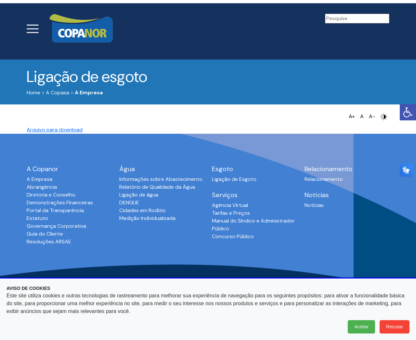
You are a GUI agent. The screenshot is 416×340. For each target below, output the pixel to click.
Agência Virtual (230, 205)
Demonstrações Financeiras (60, 202)
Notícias (314, 205)
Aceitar (361, 326)
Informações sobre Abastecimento (160, 179)
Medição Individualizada (147, 218)
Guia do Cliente (45, 233)
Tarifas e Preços (231, 213)
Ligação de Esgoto (234, 179)
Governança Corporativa (56, 226)
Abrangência (42, 187)
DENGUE (129, 202)
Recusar (394, 326)
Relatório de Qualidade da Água (157, 187)
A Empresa (39, 179)
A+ (352, 116)
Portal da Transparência (55, 210)
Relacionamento (324, 179)
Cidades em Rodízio (142, 210)
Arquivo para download (55, 129)
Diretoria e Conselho (51, 194)
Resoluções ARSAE (49, 241)
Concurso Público (233, 236)
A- (372, 116)
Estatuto (37, 218)
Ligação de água (138, 194)
